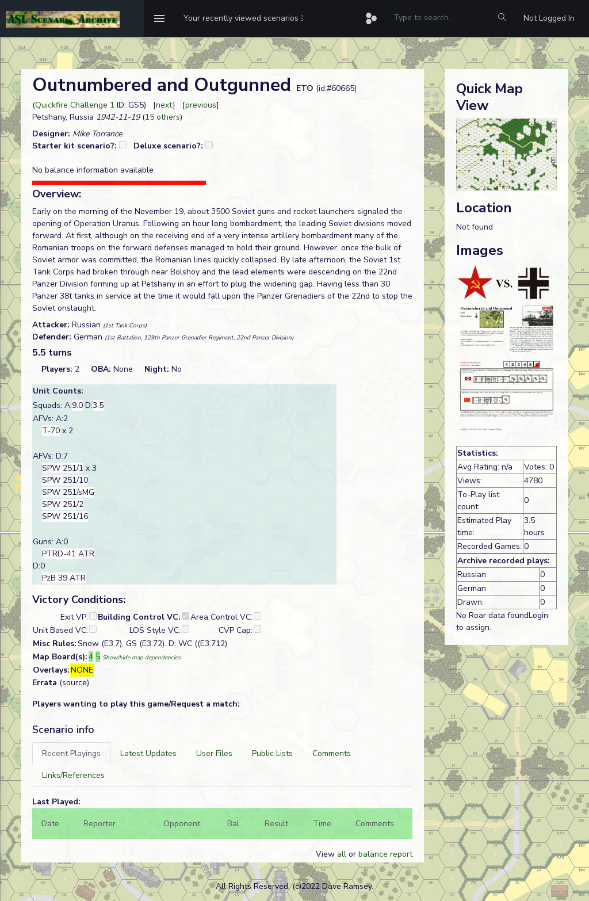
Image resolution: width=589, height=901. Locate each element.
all (341, 854)
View (326, 854)
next (164, 105)
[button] (243, 18)
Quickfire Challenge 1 (74, 105)
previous (200, 105)
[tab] (71, 753)
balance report (385, 854)
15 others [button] (162, 117)
